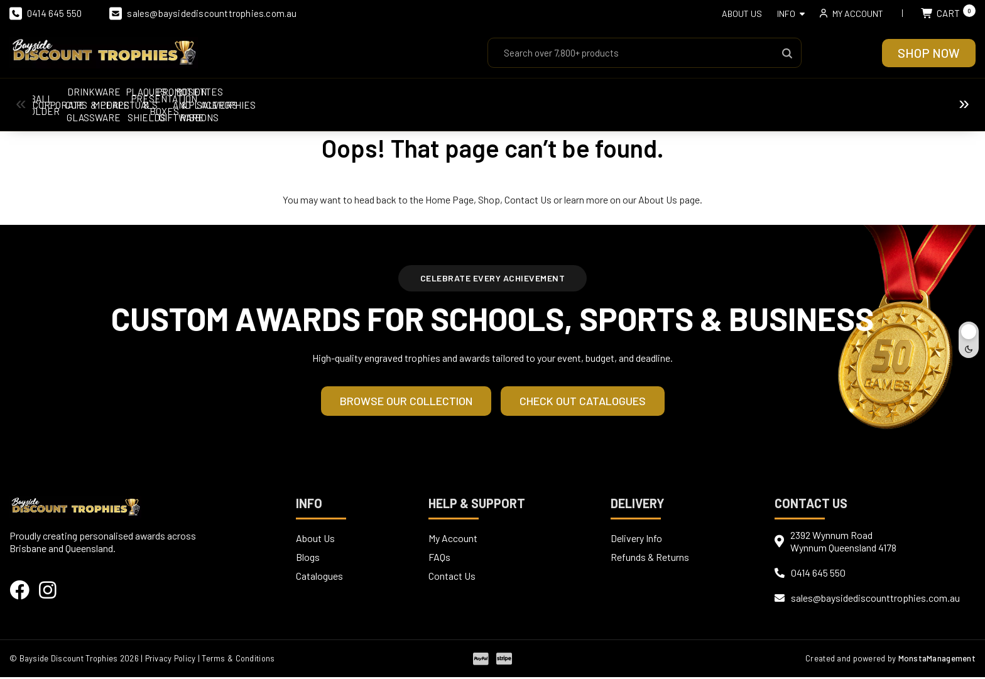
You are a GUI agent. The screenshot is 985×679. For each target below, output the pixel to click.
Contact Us (528, 200)
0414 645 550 (45, 13)
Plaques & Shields (780, 98)
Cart (948, 13)
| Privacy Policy (169, 660)
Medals (550, 98)
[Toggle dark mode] (969, 340)
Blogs (308, 559)
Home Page (449, 200)
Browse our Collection (406, 403)
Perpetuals (665, 98)
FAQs (439, 559)
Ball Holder (90, 98)
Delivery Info (636, 540)
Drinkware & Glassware (435, 98)
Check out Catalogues (583, 403)
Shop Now (929, 52)
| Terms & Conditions (239, 660)
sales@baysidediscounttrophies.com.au (203, 13)
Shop (489, 200)
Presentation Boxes (895, 98)
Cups (320, 98)
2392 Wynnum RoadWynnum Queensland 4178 (843, 543)
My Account (452, 540)
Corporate (205, 98)
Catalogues (319, 578)
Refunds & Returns (650, 559)
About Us (742, 13)
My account (857, 13)
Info (786, 13)
